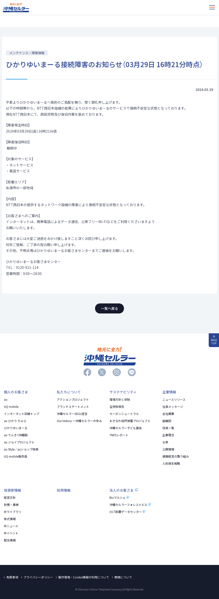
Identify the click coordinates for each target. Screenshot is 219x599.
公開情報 (168, 449)
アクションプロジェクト (73, 399)
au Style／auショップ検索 (21, 449)
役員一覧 (168, 428)
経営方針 (10, 497)
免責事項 (12, 577)
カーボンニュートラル (124, 414)
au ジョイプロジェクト (19, 442)
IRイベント (11, 533)
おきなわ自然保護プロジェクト (130, 421)
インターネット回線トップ (21, 414)
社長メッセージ (172, 406)
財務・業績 (11, 504)
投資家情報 (12, 490)
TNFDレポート (119, 435)
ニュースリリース (173, 399)
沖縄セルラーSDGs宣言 (72, 414)
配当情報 (10, 540)
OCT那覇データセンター (127, 512)
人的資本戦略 (171, 463)
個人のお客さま (16, 391)
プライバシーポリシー (38, 577)
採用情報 (64, 490)
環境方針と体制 (120, 399)
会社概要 (168, 414)
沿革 (165, 442)
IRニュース (11, 526)
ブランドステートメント (73, 406)
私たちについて (69, 391)
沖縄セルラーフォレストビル (130, 504)
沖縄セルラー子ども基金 (126, 428)
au (5, 399)
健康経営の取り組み (175, 456)
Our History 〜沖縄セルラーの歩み (79, 421)
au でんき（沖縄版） (16, 435)
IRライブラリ (12, 512)
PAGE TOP (214, 340)
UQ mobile (11, 406)
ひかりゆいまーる (15, 428)
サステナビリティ (123, 391)
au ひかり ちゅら (15, 421)
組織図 (166, 421)
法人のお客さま (124, 490)
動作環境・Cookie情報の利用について (83, 577)
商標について (123, 577)
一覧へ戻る (109, 308)
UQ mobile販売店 (15, 456)
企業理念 (168, 435)
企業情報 (169, 391)
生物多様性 (117, 406)
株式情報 (10, 519)
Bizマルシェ (119, 497)
